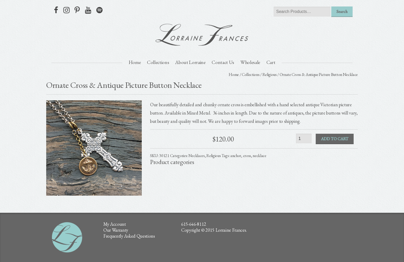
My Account (114, 224)
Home (135, 62)
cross (247, 155)
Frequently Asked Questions (129, 236)
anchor (235, 155)
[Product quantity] (304, 138)
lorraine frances (202, 35)
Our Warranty (115, 230)
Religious (269, 74)
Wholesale (250, 62)
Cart (270, 62)
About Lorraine (190, 62)
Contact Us (223, 62)
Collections (158, 62)
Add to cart (334, 138)
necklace (259, 155)
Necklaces (196, 155)
